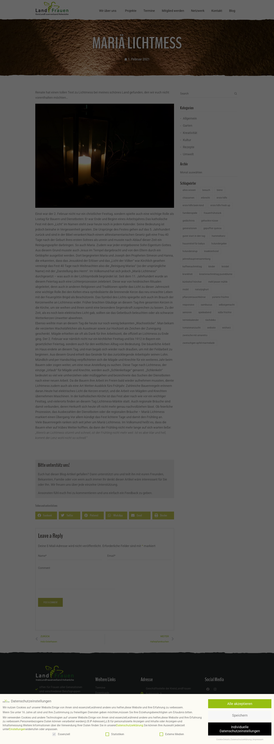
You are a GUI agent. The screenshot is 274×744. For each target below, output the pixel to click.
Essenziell (61, 734)
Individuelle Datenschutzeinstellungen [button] (240, 729)
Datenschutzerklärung (129, 725)
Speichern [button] (240, 715)
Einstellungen (17, 729)
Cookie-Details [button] (223, 739)
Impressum (258, 739)
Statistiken (115, 734)
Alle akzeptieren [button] (239, 704)
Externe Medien (172, 734)
